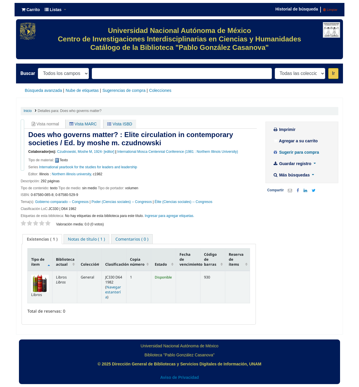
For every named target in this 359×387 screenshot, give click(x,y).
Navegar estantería (113, 292)
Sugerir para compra (296, 152)
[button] (30, 9)
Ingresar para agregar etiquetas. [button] (169, 216)
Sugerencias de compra (123, 90)
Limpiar (330, 9)
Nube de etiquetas (82, 90)
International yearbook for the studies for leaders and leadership (88, 167)
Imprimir (284, 129)
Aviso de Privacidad (179, 377)
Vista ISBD (119, 124)
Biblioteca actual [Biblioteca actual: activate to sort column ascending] (65, 262)
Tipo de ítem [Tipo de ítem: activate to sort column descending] (38, 262)
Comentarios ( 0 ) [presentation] (131, 239)
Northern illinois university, (72, 174)
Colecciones (160, 90)
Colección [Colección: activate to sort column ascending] (90, 264)
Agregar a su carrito (295, 141)
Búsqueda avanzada (43, 90)
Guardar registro (292, 163)
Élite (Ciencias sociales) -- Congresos (183, 202)
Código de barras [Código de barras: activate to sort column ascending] (210, 259)
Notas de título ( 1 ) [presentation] (86, 239)
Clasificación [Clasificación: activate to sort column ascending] (115, 264)
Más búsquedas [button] (292, 175)
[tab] (42, 239)
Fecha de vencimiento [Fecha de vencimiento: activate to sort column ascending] (190, 259)
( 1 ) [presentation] (42, 239)
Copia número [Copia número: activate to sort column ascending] (137, 262)
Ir (333, 73)
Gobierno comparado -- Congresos (62, 202)
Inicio (28, 111)
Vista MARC (83, 124)
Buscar (27, 73)
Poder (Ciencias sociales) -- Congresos (121, 202)
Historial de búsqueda (296, 9)
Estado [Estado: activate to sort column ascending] (161, 264)
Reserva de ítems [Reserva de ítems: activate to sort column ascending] (236, 259)
